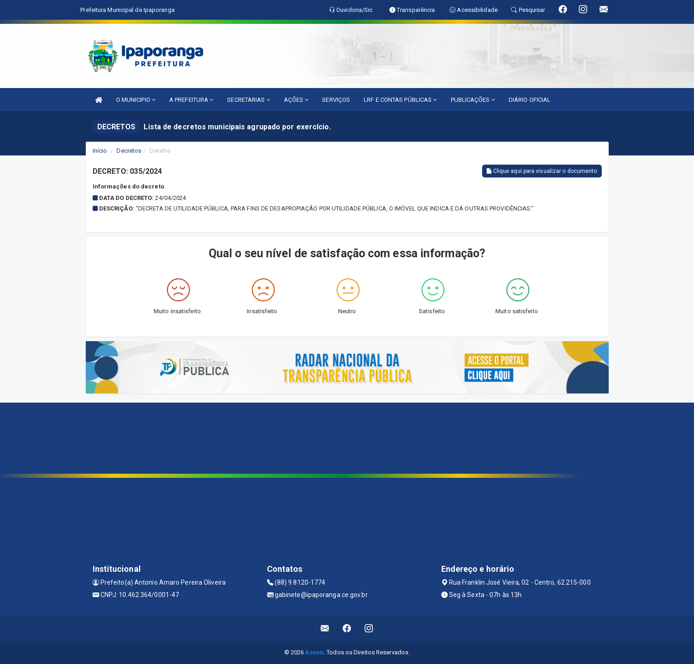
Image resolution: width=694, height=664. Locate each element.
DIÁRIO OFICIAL (529, 99)
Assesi (314, 652)
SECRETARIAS (248, 99)
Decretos (129, 150)
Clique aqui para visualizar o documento (542, 171)
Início (100, 150)
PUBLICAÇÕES (473, 99)
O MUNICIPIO (135, 99)
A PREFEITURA (191, 99)
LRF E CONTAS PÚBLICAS (400, 99)
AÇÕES (296, 99)
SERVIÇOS (336, 99)
